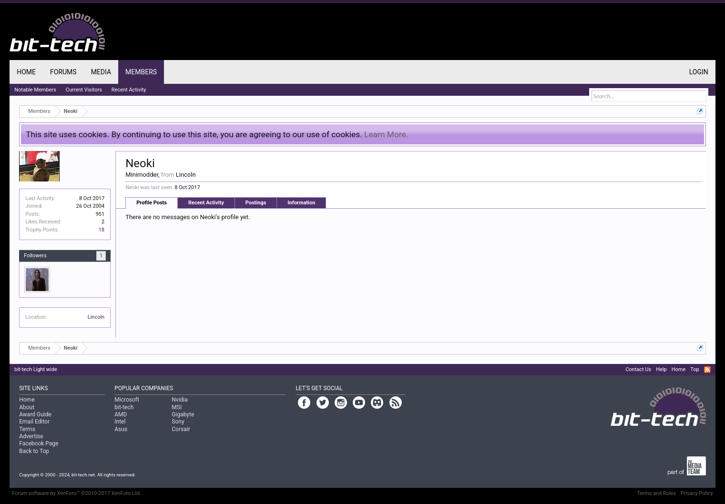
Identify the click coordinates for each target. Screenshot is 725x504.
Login (698, 72)
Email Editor (34, 421)
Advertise (31, 436)
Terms (27, 429)
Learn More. (386, 134)
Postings (255, 203)
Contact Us (638, 369)
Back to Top (34, 451)
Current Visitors (84, 90)
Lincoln (96, 317)
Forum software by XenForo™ (76, 493)
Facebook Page (38, 443)
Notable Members (35, 90)
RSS (707, 369)
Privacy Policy (697, 493)
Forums (63, 72)
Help (661, 369)
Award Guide (35, 414)
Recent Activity (206, 203)
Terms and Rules (656, 493)
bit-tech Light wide (35, 369)
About (26, 407)
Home (26, 72)
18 (101, 230)
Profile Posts (151, 203)
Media (101, 72)
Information (301, 203)
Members (141, 72)
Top (694, 369)
